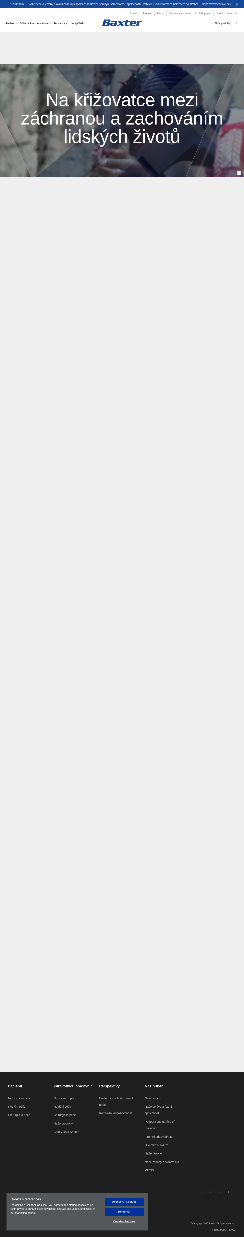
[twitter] (220, 1192)
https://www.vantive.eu (216, 4)
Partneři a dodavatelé (179, 13)
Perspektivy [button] (60, 23)
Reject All (124, 1211)
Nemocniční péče (19, 1098)
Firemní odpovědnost (158, 1136)
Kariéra (160, 13)
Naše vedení (153, 1098)
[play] (239, 173)
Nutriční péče (16, 1106)
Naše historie (153, 1153)
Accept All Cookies (124, 1201)
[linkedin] (201, 1192)
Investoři (147, 13)
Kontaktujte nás (203, 13)
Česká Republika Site (227, 13)
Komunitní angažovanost (115, 1113)
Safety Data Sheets (66, 1131)
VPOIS (149, 1170)
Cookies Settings (124, 1221)
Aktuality (134, 13)
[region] (77, 1211)
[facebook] (210, 1192)
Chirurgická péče (19, 1115)
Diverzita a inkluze (157, 1145)
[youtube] (229, 1192)
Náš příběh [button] (77, 23)
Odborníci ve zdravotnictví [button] (34, 23)
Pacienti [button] (10, 23)
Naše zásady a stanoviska (162, 1162)
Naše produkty (222, 23)
